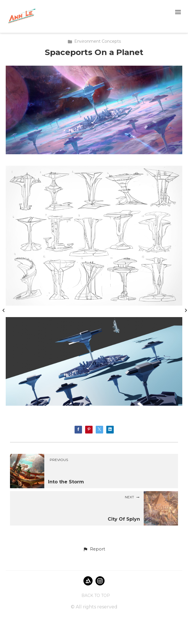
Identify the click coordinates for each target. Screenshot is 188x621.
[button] (94, 549)
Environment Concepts (94, 41)
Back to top (95, 595)
